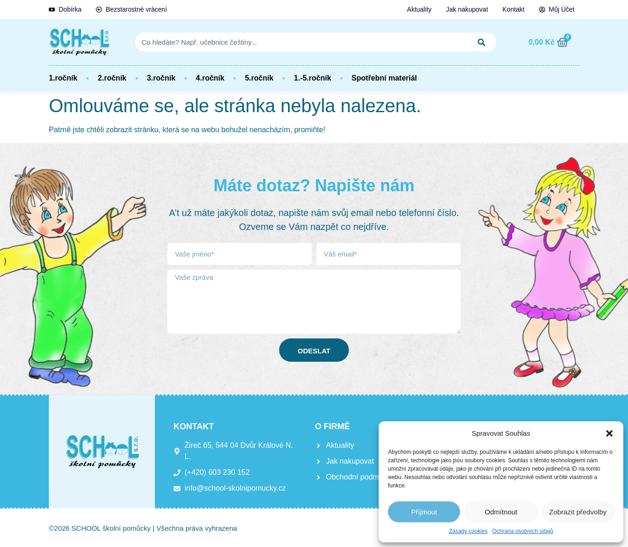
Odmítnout (501, 512)
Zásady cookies (468, 531)
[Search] (481, 42)
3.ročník (161, 78)
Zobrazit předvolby (578, 512)
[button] (609, 433)
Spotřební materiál (384, 78)
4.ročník (210, 78)
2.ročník (112, 78)
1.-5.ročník (312, 78)
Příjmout (424, 512)
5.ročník (259, 78)
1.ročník (63, 78)
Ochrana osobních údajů (522, 531)
